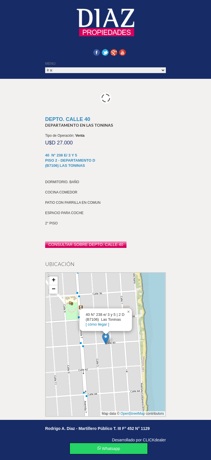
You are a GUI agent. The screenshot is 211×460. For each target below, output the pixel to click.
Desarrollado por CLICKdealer (139, 440)
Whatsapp (108, 448)
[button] (105, 338)
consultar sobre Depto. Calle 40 (85, 244)
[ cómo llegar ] (97, 324)
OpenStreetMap (132, 414)
